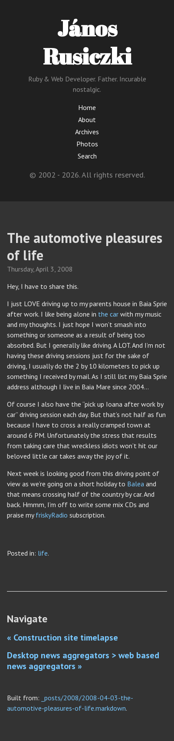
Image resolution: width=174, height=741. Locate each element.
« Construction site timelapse (62, 637)
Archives (87, 131)
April (42, 269)
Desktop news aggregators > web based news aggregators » (83, 661)
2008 (65, 269)
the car (108, 314)
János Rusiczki (87, 42)
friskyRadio (52, 515)
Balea (135, 483)
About (87, 119)
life (43, 553)
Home (87, 107)
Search (87, 156)
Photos (87, 143)
